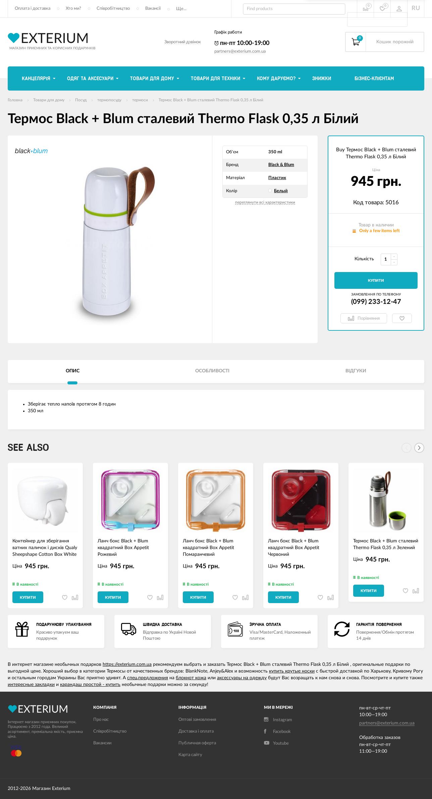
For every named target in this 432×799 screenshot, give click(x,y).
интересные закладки (31, 684)
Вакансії (153, 8)
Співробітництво (113, 8)
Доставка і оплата (196, 731)
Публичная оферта (197, 743)
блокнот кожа (191, 678)
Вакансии (102, 743)
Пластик (277, 178)
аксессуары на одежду (242, 678)
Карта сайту (190, 755)
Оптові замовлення (197, 719)
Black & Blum (281, 165)
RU (416, 8)
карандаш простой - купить (90, 684)
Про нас (101, 719)
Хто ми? (73, 8)
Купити (376, 280)
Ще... (181, 9)
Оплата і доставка (32, 8)
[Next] (419, 448)
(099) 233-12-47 (376, 302)
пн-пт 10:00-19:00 (241, 43)
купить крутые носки (292, 671)
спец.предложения (147, 678)
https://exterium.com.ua (127, 664)
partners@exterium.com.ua (240, 51)
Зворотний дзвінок (182, 42)
